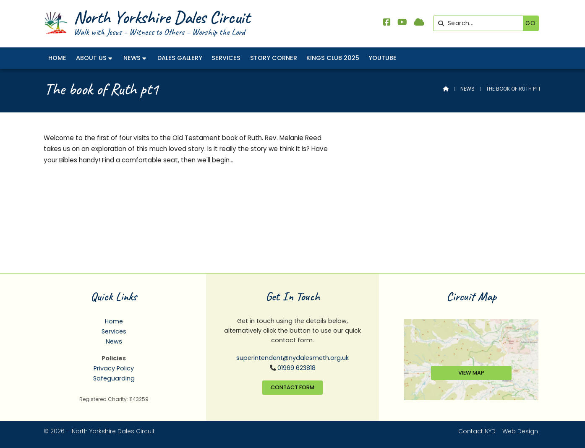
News (467, 88)
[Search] (480, 23)
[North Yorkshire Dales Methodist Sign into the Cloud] (419, 23)
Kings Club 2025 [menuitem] (332, 58)
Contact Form (292, 387)
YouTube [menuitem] (382, 58)
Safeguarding (114, 378)
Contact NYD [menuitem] (477, 431)
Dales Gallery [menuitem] (179, 58)
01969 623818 (296, 368)
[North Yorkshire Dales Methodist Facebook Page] (387, 23)
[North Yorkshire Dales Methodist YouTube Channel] (402, 23)
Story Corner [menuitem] (273, 58)
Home (114, 321)
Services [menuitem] (226, 58)
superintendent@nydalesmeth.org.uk (292, 358)
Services (114, 331)
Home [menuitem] (57, 58)
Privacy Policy (114, 368)
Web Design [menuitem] (520, 431)
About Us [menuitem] (91, 58)
